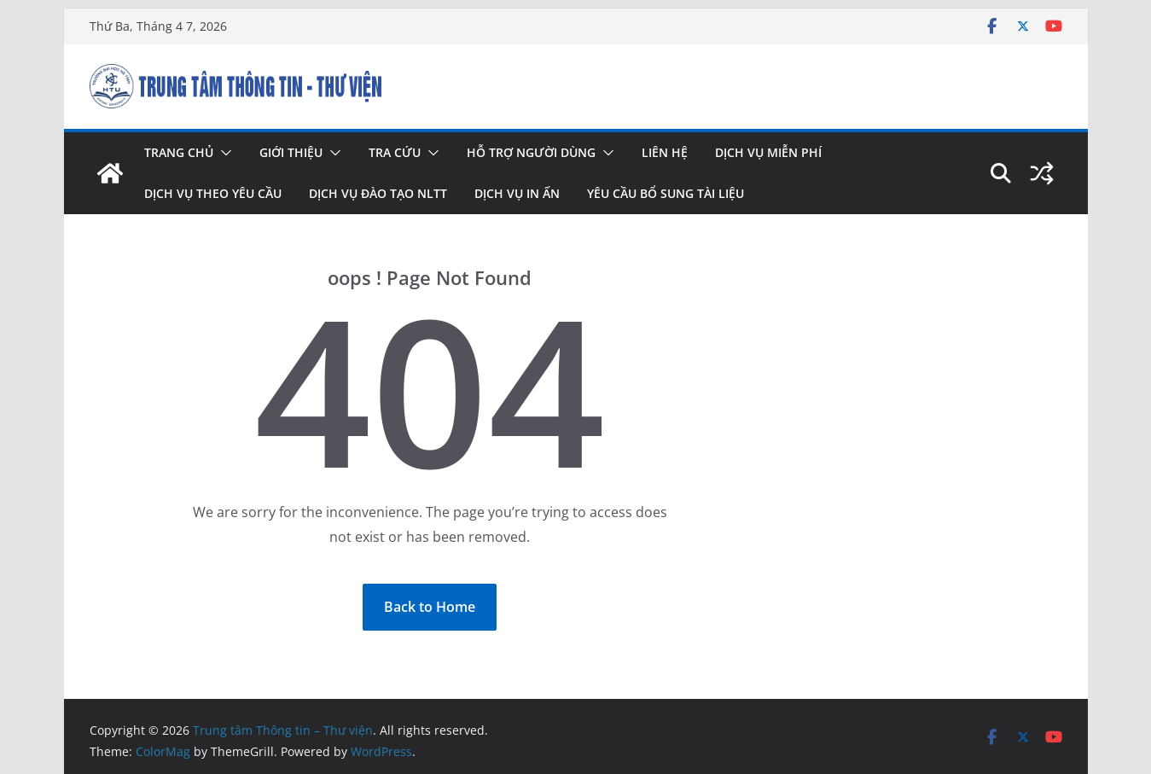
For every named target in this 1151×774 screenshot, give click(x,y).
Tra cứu (395, 152)
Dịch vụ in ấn (517, 193)
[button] (222, 153)
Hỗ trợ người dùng (531, 152)
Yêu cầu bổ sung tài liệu (665, 193)
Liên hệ (665, 152)
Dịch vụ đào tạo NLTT (378, 193)
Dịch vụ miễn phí (768, 152)
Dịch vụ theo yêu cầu (213, 193)
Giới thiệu (291, 152)
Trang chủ (178, 152)
